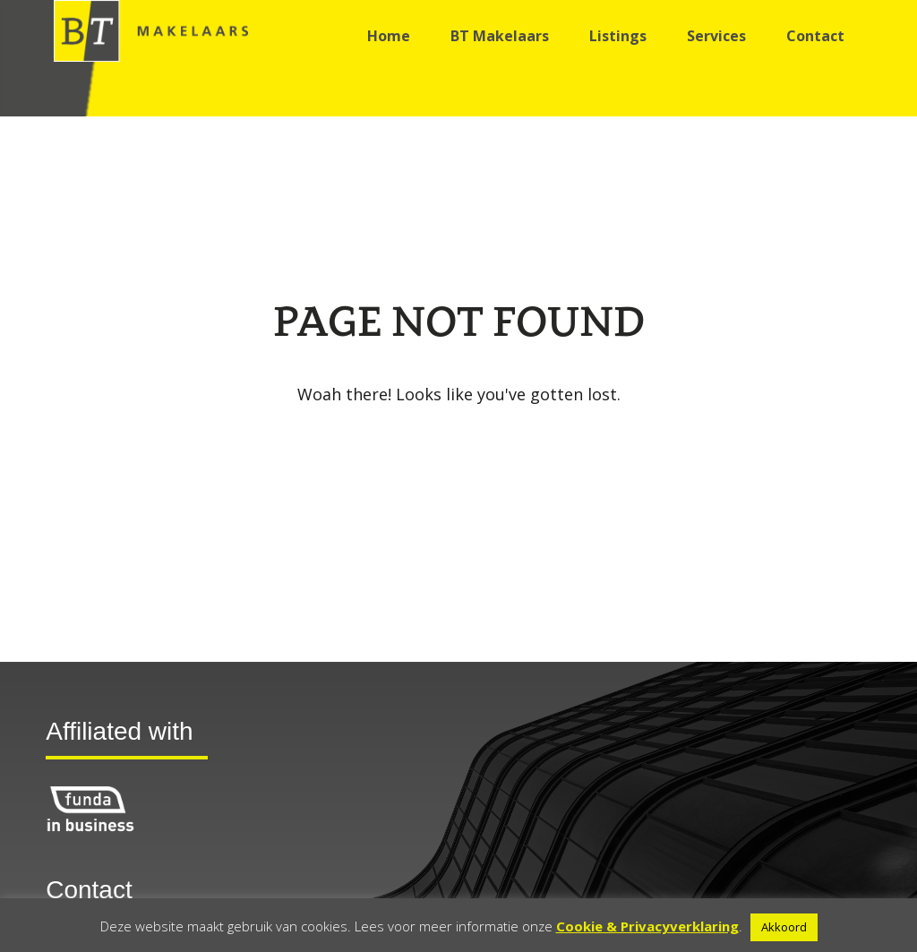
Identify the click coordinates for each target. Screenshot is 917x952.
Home (388, 36)
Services (716, 36)
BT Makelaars (499, 36)
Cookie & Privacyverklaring (647, 926)
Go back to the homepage (458, 439)
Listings (618, 36)
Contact (815, 36)
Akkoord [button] (784, 927)
